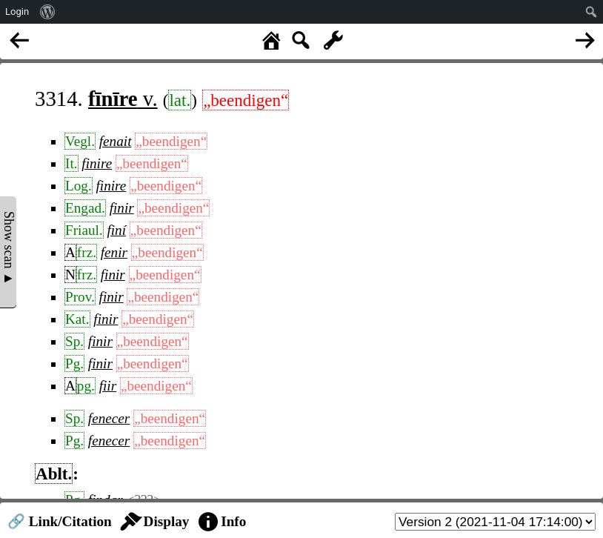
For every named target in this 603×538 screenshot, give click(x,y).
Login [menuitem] (17, 11)
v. (123, 98)
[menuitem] (48, 12)
